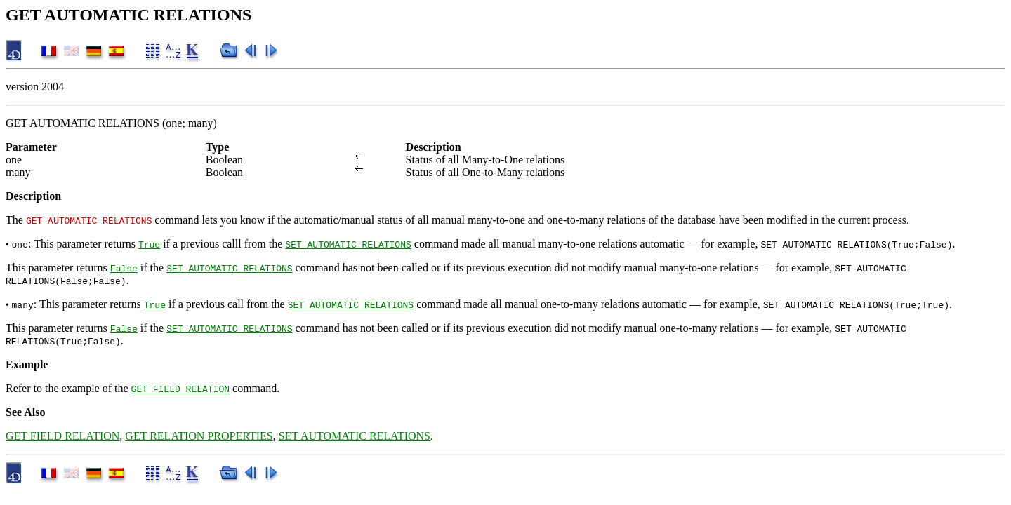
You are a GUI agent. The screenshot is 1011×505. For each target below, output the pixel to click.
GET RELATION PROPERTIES (198, 436)
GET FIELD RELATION (180, 388)
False (124, 268)
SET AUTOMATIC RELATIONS (348, 244)
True (149, 244)
